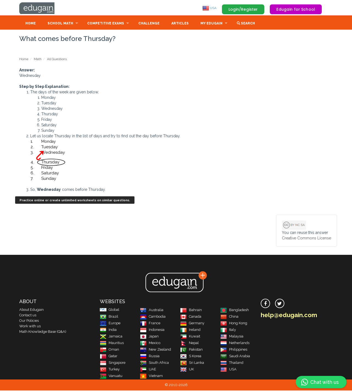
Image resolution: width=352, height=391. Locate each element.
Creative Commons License (306, 238)
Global (109, 310)
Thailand (231, 363)
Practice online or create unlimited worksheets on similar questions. (75, 201)
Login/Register (243, 9)
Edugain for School (295, 9)
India (108, 330)
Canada (190, 317)
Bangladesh (234, 310)
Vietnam (151, 376)
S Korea (190, 356)
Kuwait (190, 337)
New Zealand (155, 350)
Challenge (149, 24)
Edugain (40, 8)
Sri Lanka (192, 363)
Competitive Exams (105, 24)
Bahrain (191, 310)
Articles (180, 24)
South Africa (154, 363)
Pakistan (191, 350)
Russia (150, 356)
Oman (109, 350)
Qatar (108, 356)
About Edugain (31, 310)
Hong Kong (233, 324)
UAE (148, 370)
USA (209, 8)
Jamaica (111, 337)
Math (38, 60)
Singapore (112, 363)
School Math (60, 24)
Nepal (189, 343)
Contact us (27, 316)
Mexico (150, 343)
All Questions (57, 60)
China (229, 317)
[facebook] (265, 304)
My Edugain (211, 24)
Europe (110, 324)
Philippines (233, 350)
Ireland (190, 330)
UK (187, 370)
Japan (149, 337)
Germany (192, 324)
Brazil (109, 317)
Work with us (30, 327)
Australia (151, 310)
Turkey (110, 370)
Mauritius (112, 343)
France (150, 324)
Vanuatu (111, 376)
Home (30, 24)
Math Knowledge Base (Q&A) (42, 332)
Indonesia (152, 330)
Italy (228, 330)
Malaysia (231, 337)
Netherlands (234, 343)
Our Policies (29, 321)
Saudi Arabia (235, 356)
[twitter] (279, 304)
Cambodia (153, 317)
